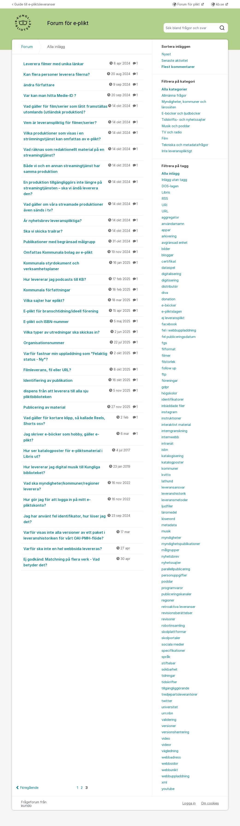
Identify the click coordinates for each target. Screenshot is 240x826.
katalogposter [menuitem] (173, 462)
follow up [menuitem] (169, 368)
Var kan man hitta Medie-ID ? (83, 95)
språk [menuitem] (166, 657)
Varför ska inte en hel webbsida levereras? (83, 548)
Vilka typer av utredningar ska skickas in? (83, 331)
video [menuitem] (166, 738)
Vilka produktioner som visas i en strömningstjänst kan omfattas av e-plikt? (83, 135)
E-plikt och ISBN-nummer (83, 321)
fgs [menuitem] (164, 343)
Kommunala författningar (83, 289)
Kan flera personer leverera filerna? (83, 74)
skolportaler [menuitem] (171, 638)
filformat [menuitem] (169, 349)
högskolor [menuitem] (169, 393)
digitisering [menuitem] (170, 280)
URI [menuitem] (164, 205)
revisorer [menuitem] (168, 619)
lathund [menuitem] (167, 481)
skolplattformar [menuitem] (174, 632)
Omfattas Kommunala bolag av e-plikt (83, 252)
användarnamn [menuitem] (173, 224)
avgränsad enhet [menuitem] (175, 243)
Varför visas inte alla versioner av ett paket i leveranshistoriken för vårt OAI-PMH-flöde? (83, 535)
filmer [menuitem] (166, 356)
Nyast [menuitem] (166, 54)
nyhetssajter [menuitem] (171, 563)
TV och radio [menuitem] (172, 132)
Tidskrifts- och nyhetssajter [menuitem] (183, 120)
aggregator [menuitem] (170, 217)
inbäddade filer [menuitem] (173, 406)
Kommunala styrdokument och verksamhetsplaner (83, 265)
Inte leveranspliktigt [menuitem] (177, 151)
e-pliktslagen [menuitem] (172, 311)
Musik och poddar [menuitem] (176, 126)
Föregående (29, 788)
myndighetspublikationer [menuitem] (181, 544)
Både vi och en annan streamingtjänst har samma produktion (83, 168)
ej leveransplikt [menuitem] (173, 318)
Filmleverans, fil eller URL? (83, 369)
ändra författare (83, 84)
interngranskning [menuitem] (174, 431)
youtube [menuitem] (168, 789)
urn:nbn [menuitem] (167, 713)
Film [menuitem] (165, 138)
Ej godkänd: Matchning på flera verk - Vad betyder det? (83, 561)
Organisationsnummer (83, 342)
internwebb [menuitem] (170, 437)
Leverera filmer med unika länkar (83, 63)
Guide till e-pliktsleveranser (33, 4)
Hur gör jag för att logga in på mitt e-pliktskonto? (83, 502)
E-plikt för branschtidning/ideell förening (83, 310)
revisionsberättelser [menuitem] (177, 613)
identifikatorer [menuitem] (173, 399)
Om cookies (210, 803)
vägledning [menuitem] (170, 751)
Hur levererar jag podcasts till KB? (83, 279)
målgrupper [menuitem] (170, 550)
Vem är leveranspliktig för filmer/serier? (83, 122)
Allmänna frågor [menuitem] (174, 95)
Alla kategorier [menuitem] (174, 89)
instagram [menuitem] (169, 412)
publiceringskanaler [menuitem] (176, 594)
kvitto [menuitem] (166, 475)
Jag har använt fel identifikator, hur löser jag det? (83, 518)
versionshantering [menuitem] (175, 732)
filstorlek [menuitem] (168, 362)
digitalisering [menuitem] (171, 274)
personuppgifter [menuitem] (174, 575)
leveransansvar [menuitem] (173, 487)
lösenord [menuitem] (168, 519)
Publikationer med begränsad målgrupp (83, 241)
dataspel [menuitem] (168, 268)
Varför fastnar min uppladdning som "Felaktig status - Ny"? (83, 356)
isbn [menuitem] (165, 450)
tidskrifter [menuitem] (169, 682)
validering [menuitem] (169, 720)
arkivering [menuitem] (169, 236)
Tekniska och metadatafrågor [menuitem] (185, 145)
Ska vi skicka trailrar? (83, 230)
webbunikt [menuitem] (170, 770)
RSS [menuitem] (165, 199)
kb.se (218, 4)
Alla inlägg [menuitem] (170, 173)
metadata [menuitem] (169, 525)
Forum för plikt (187, 4)
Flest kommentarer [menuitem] (178, 67)
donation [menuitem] (168, 299)
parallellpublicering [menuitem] (176, 569)
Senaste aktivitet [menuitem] (175, 61)
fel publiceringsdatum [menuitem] (179, 337)
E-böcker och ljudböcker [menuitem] (181, 113)
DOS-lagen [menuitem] (170, 186)
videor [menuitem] (166, 745)
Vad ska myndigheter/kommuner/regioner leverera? (83, 485)
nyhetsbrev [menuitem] (170, 556)
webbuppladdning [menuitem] (175, 776)
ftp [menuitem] (164, 374)
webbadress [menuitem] (171, 757)
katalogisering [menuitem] (172, 456)
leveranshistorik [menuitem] (174, 494)
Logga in (189, 803)
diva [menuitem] (165, 293)
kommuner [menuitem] (170, 468)
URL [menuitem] (165, 211)
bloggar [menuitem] (167, 255)
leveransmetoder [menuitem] (175, 500)
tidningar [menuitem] (168, 676)
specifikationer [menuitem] (173, 651)
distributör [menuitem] (170, 286)
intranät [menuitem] (167, 443)
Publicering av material (83, 407)
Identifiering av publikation (83, 380)
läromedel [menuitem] (169, 512)
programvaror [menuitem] (172, 588)
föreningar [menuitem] (170, 381)
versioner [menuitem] (169, 726)
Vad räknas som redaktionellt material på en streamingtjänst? (83, 152)
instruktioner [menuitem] (171, 418)
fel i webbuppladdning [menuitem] (179, 330)
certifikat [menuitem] (169, 261)
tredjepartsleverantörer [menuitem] (179, 694)
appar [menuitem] (166, 230)
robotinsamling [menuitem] (173, 626)
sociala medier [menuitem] (173, 644)
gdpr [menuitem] (165, 387)
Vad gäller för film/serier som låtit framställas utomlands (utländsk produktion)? (83, 109)
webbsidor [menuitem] (170, 763)
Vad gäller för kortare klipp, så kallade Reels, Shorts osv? (83, 420)
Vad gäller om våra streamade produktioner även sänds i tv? (83, 207)
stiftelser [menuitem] (169, 663)
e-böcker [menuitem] (169, 305)
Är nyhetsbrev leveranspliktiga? (83, 220)
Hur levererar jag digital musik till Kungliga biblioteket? (83, 469)
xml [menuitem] (164, 782)
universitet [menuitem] (170, 707)
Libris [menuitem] (166, 192)
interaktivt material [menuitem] (176, 425)
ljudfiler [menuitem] (167, 506)
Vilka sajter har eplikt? (83, 300)
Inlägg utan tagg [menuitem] (174, 180)
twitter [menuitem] (167, 701)
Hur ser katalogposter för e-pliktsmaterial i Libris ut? (83, 453)
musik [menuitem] (166, 531)
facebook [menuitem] (169, 324)
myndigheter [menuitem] (171, 538)
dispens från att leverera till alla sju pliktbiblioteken (83, 393)
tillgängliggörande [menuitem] (175, 688)
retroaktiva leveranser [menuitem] (178, 607)
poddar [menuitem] (167, 581)
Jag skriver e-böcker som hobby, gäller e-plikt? (83, 436)
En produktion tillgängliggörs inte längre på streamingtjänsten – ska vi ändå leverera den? (83, 188)
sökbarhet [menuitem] (169, 669)
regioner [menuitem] (168, 600)
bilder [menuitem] (166, 249)
